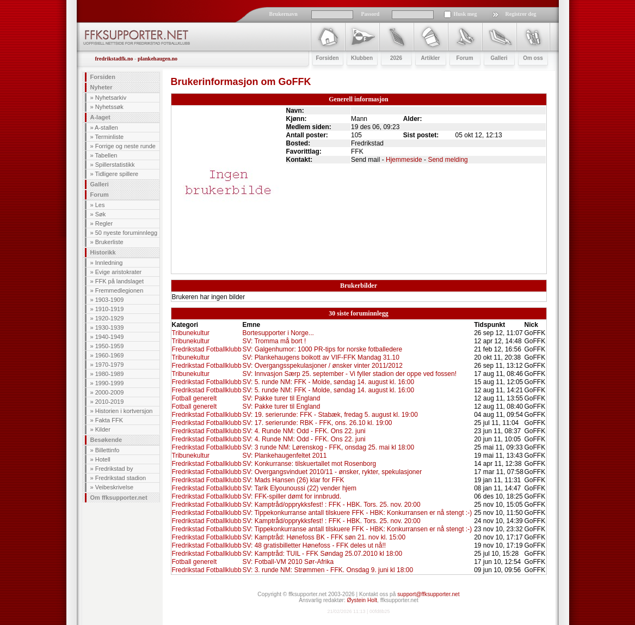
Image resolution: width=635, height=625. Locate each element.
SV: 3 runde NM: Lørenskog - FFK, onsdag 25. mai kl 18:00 (328, 447)
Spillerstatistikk (115, 164)
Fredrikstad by (114, 468)
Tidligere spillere (116, 174)
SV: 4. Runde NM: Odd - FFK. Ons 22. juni (303, 431)
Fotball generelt (194, 398)
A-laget (100, 117)
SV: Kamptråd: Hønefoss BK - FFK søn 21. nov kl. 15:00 (323, 537)
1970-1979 (109, 364)
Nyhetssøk (109, 107)
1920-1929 (109, 318)
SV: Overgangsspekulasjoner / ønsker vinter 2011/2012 (322, 365)
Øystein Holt (362, 600)
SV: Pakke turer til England (281, 398)
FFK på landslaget (119, 281)
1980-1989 (109, 374)
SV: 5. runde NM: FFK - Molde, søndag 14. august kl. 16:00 (328, 382)
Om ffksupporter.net (118, 497)
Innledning (109, 262)
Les (100, 205)
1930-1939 (109, 327)
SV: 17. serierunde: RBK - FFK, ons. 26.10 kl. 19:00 (317, 423)
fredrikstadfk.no (114, 59)
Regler (104, 223)
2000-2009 (109, 392)
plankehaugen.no (157, 59)
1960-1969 (109, 355)
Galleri (99, 184)
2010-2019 (109, 401)
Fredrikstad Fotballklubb (207, 349)
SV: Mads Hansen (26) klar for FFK (293, 480)
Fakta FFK (109, 420)
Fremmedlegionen (119, 290)
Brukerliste (109, 242)
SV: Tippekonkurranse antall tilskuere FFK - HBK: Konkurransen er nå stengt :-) (357, 513)
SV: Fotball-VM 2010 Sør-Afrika (288, 562)
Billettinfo (107, 450)
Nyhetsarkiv (110, 97)
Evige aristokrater (118, 272)
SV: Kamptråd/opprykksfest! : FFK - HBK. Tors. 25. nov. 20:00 (331, 504)
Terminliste (109, 137)
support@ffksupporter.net (428, 594)
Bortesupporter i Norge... (277, 333)
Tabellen (106, 155)
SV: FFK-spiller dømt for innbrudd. (291, 496)
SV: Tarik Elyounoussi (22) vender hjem (299, 488)
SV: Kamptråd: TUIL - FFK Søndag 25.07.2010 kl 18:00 (322, 553)
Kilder (102, 429)
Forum (99, 194)
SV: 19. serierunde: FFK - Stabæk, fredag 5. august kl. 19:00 (329, 414)
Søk (100, 214)
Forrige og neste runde (125, 146)
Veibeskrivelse (114, 487)
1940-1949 (109, 336)
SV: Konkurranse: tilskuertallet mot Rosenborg (309, 464)
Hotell (102, 459)
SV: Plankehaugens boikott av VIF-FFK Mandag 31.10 (320, 357)
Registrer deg (521, 14)
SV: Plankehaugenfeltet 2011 (284, 455)
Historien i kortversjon (124, 411)
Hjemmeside (404, 159)
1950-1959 (109, 346)
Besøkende (106, 439)
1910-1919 (109, 309)
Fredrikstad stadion (120, 478)
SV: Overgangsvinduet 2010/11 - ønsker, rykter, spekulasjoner (332, 472)
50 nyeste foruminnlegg (126, 232)
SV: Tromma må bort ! (274, 341)
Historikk (103, 252)
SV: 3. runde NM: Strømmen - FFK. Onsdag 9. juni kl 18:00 (327, 570)
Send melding (447, 159)
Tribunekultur (191, 333)
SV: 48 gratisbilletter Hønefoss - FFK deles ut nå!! (314, 545)
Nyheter (101, 87)
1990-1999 (109, 383)
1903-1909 (109, 299)
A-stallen (106, 127)
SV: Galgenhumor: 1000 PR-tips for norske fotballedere (322, 349)
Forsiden (102, 77)
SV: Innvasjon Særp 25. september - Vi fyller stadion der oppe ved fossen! (349, 374)
